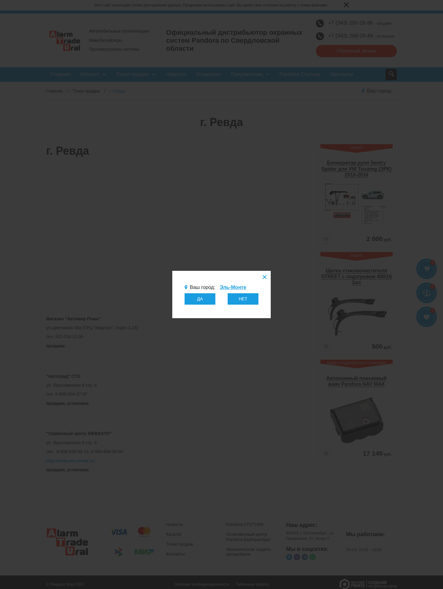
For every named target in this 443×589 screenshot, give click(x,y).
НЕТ (243, 298)
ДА (200, 298)
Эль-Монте (233, 287)
